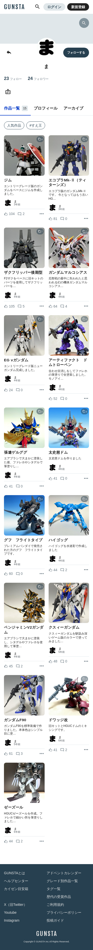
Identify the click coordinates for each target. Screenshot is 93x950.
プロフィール (46, 108)
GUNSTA (14, 7)
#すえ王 (36, 125)
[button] (37, 7)
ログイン (54, 7)
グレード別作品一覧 (62, 881)
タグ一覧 (54, 889)
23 (13, 78)
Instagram (11, 920)
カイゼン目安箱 (16, 889)
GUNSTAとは (14, 873)
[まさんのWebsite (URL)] (9, 92)
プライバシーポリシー (64, 912)
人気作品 (14, 125)
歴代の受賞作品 (59, 897)
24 (38, 78)
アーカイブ (73, 108)
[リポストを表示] (42, 214)
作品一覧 (16, 108)
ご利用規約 (55, 905)
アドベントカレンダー (64, 873)
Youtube (10, 912)
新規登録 (78, 7)
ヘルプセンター (16, 881)
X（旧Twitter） (15, 905)
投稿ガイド (55, 920)
